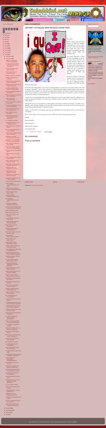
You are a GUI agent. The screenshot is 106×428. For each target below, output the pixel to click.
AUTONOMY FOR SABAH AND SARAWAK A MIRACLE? (13, 355)
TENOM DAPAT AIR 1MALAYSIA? (10, 239)
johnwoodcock (62, 421)
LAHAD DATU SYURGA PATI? (13, 181)
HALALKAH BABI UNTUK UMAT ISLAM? (12, 69)
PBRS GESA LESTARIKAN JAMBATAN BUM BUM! (12, 404)
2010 (6, 54)
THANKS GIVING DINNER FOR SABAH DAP (12, 289)
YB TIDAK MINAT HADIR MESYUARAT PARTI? (12, 260)
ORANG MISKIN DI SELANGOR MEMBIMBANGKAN (11, 359)
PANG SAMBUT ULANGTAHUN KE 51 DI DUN (12, 185)
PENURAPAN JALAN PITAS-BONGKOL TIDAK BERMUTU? (13, 381)
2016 (6, 41)
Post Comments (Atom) (37, 185)
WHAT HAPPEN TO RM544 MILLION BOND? (12, 348)
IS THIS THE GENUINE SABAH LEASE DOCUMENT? (11, 318)
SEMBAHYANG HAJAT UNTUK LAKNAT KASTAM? (13, 85)
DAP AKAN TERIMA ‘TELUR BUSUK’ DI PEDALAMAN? (13, 147)
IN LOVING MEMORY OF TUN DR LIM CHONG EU (13, 106)
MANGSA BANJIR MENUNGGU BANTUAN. (12, 196)
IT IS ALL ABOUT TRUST (12, 384)
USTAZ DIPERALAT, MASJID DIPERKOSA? (13, 391)
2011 (6, 52)
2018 (6, 39)
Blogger (75, 421)
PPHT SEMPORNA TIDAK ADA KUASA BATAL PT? (13, 250)
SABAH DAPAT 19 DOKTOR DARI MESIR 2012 (13, 246)
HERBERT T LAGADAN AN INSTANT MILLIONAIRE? (12, 140)
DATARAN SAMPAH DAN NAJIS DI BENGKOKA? (12, 88)
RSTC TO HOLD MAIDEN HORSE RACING (12, 286)
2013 (6, 48)
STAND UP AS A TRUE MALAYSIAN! (11, 192)
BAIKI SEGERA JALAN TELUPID (11, 113)
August (8, 412)
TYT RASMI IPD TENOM (12, 120)
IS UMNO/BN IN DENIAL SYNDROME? (12, 344)
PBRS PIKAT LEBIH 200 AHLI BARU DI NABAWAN (13, 328)
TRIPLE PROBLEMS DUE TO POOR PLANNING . (13, 272)
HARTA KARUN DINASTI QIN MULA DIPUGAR (13, 133)
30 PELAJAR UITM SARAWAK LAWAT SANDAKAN (13, 335)
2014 (6, 46)
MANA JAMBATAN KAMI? (12, 210)
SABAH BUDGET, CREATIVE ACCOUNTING (13, 292)
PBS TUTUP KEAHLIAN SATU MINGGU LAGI (13, 232)
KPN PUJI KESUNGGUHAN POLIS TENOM (12, 130)
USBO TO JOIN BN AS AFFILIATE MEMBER (11, 61)
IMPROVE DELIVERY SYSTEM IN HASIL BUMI (12, 137)
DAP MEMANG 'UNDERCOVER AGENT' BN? (12, 200)
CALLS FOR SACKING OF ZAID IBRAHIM (12, 339)
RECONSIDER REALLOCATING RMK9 (12, 236)
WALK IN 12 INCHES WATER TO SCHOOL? (13, 401)
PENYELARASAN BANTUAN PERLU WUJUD (13, 268)
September (9, 410)
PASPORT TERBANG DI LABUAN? (12, 78)
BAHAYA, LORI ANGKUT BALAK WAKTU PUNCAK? (13, 275)
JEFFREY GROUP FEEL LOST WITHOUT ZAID (13, 310)
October (8, 408)
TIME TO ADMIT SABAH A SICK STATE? (12, 144)
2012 (6, 50)
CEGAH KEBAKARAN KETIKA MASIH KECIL (13, 158)
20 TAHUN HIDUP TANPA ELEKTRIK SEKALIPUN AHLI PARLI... (12, 65)
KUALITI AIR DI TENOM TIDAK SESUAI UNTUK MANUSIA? (13, 207)
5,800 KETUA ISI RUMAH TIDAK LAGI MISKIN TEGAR (13, 189)
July (7, 414)
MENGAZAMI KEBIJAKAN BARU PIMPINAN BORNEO (13, 253)
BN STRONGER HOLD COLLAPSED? (11, 296)
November (8, 58)
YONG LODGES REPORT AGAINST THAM (12, 161)
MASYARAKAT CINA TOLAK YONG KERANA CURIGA (13, 370)
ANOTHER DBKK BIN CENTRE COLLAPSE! (12, 168)
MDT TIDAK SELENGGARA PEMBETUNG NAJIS (12, 165)
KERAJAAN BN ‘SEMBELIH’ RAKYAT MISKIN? (13, 175)
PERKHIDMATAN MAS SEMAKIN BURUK (11, 171)
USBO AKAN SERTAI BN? (12, 212)
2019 (6, 37)
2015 (6, 43)
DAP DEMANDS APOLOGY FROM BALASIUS (12, 123)
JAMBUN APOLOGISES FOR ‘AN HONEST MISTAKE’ (13, 306)
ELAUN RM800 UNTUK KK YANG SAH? (12, 218)
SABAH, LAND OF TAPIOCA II (13, 75)
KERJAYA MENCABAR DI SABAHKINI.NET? (12, 229)
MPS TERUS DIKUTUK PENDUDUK (11, 225)
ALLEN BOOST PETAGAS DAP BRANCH (12, 373)
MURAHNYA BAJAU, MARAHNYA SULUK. (11, 394)
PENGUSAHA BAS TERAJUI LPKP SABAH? (13, 257)
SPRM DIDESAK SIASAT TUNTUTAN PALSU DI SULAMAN (12, 117)
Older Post (80, 182)
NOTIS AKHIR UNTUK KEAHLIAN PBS (11, 72)
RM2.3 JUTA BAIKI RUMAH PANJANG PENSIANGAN (12, 321)
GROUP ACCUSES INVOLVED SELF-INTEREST (13, 95)
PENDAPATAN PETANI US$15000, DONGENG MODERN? (12, 264)
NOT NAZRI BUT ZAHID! (12, 341)
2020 (6, 35)
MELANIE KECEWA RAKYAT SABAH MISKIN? (13, 178)
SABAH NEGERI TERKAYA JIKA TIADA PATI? (12, 109)
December (8, 56)
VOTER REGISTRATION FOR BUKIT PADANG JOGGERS (13, 303)
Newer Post (29, 182)
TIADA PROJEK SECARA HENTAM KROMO (12, 222)
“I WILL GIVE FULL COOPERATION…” (11, 99)
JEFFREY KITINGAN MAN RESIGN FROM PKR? (12, 366)
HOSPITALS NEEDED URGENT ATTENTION (12, 204)
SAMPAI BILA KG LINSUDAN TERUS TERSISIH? (13, 82)
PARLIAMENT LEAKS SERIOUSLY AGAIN (11, 243)
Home (55, 182)
